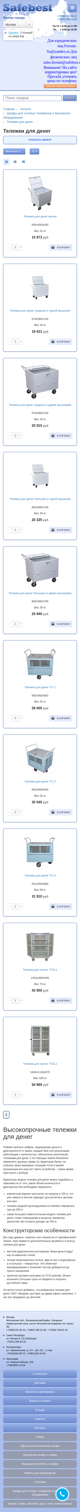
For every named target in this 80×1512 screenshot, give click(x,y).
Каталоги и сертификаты (40, 1391)
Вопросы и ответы (40, 1400)
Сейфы (40, 1436)
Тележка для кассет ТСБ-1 (40, 969)
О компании (40, 1373)
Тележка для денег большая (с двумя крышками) (40, 593)
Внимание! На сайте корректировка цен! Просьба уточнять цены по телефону (60, 74)
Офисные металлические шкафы (40, 1445)
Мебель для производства (39, 1473)
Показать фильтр (40, 139)
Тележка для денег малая (40, 216)
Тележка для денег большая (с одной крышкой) (39, 499)
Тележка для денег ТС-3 (39, 875)
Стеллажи (40, 1482)
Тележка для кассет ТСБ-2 (40, 1063)
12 (34, 151)
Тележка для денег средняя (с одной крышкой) (40, 310)
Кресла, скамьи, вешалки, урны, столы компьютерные (40, 1503)
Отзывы (40, 1410)
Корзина (13, 32)
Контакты (40, 1428)
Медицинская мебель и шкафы (40, 1463)
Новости (40, 1419)
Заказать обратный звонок (60, 86)
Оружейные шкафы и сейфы (40, 1454)
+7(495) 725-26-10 (67, 16)
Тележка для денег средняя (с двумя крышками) (40, 404)
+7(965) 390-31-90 (67, 19)
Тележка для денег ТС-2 (39, 781)
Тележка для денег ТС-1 (39, 687)
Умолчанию (12, 151)
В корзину (60, 247)
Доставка (40, 1382)
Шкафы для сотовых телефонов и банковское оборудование (40, 1493)
